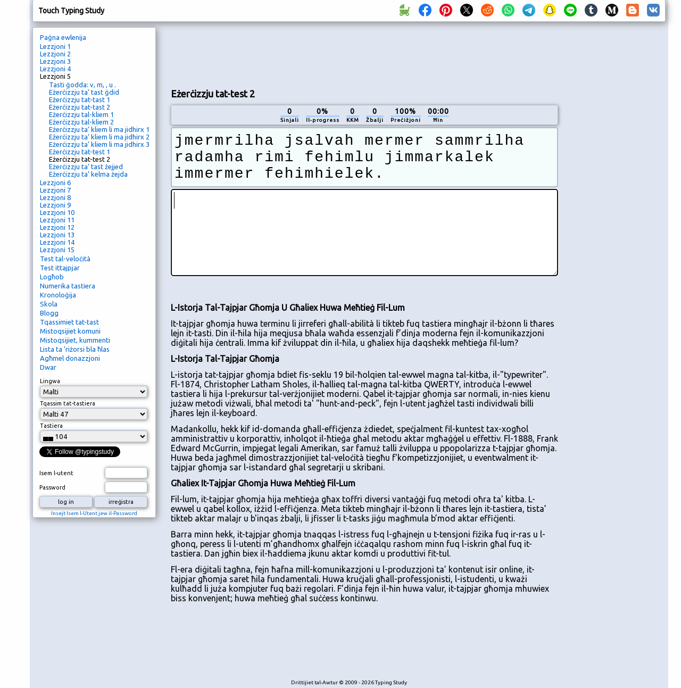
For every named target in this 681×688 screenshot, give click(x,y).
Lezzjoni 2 (55, 53)
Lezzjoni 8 (55, 197)
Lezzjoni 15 (57, 249)
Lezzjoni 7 (55, 190)
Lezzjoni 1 (55, 46)
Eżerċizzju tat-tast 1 (79, 99)
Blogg (49, 313)
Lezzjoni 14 (57, 242)
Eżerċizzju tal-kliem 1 (81, 114)
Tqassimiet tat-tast (69, 322)
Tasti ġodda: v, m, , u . (82, 84)
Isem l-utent (56, 473)
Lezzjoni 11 (57, 219)
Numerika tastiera (67, 285)
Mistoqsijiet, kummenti (75, 340)
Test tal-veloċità (65, 258)
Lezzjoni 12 (57, 227)
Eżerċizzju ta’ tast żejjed (86, 166)
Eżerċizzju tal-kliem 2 (81, 122)
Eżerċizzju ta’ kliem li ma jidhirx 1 (99, 129)
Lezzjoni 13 (57, 234)
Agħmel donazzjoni (70, 358)
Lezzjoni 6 (55, 182)
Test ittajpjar (60, 267)
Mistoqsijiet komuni (70, 331)
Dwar (48, 367)
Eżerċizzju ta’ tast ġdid (84, 92)
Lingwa (50, 381)
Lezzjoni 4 (55, 68)
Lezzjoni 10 (57, 212)
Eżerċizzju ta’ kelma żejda (88, 174)
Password (52, 487)
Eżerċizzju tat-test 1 (79, 151)
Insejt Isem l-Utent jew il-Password (94, 513)
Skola (48, 304)
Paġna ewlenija (63, 37)
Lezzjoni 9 (55, 205)
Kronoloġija (58, 295)
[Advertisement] (364, 54)
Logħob (52, 276)
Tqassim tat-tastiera (67, 403)
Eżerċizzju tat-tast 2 (79, 107)
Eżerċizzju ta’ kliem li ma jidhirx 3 (99, 144)
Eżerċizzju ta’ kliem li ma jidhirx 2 (99, 136)
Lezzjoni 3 (55, 61)
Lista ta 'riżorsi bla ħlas (75, 349)
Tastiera (51, 425)
